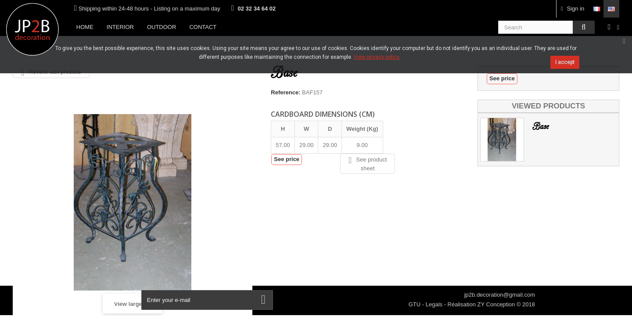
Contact (202, 27)
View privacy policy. (377, 57)
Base (540, 127)
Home (84, 27)
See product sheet (367, 164)
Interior (120, 27)
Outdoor (161, 27)
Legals (435, 304)
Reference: (285, 92)
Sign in (572, 8)
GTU (415, 304)
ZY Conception (497, 304)
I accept (565, 62)
